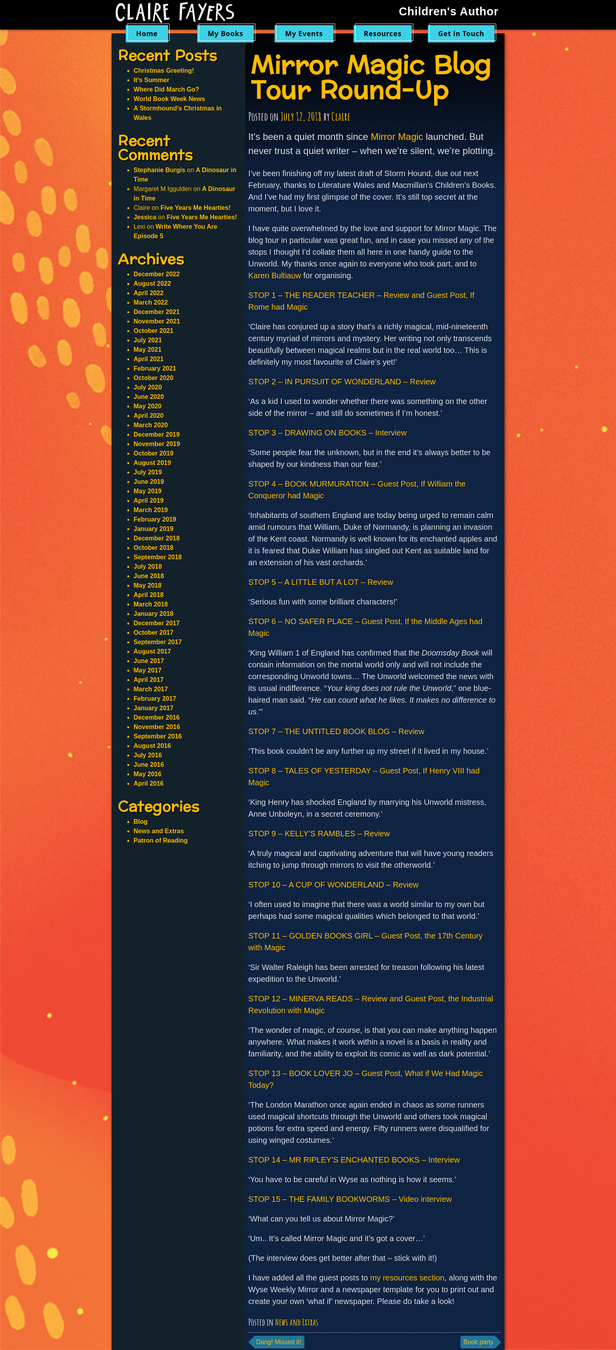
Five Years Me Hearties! (195, 207)
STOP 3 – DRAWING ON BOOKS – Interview (327, 432)
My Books (226, 33)
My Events (304, 33)
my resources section (407, 1277)
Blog (141, 821)
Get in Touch (461, 33)
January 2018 (153, 613)
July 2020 (148, 387)
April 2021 (148, 359)
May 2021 (147, 349)
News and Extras (296, 1322)
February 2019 (155, 519)
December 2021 (157, 312)
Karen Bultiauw (274, 275)
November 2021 (157, 321)
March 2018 (151, 604)
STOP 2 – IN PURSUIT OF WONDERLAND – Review (342, 381)
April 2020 (148, 415)
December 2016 (157, 717)
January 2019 (153, 528)
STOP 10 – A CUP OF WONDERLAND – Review (333, 884)
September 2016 (158, 736)
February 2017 (155, 698)
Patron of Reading (161, 840)
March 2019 (151, 510)
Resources (383, 33)
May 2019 (147, 491)
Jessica (145, 217)
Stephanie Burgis (159, 170)
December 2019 (157, 434)
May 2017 (147, 670)
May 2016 (147, 774)
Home (147, 33)
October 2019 (153, 453)
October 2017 (153, 632)
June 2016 (149, 764)
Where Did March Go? (166, 89)
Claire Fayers (180, 12)
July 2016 (148, 755)
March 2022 (151, 302)
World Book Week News (169, 99)
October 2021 (153, 330)
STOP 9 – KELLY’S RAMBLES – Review (319, 833)
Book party (478, 1342)
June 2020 (149, 396)
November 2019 (157, 444)
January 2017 (153, 708)
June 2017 (149, 661)
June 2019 (149, 481)
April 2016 (148, 783)
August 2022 (152, 283)
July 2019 (148, 472)
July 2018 (148, 566)
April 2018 (148, 594)
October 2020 (153, 378)
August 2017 (152, 651)
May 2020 (147, 406)
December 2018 (157, 538)
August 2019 (152, 462)
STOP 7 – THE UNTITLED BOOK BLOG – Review (336, 731)
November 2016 (157, 727)
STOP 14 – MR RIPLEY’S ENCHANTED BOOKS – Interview (354, 1159)
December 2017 (157, 623)
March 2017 (151, 689)
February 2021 (155, 368)
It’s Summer (151, 80)
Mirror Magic (397, 136)
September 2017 (158, 642)
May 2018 (147, 585)
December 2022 (157, 274)
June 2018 (149, 576)
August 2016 (152, 745)
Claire (341, 116)
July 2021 (148, 340)
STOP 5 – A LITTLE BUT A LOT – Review (320, 582)
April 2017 (148, 679)
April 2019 (148, 500)
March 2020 (151, 425)
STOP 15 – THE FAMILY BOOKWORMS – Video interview (350, 1199)
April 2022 (148, 293)
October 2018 (153, 547)
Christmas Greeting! (164, 70)
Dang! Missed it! (278, 1342)
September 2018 (158, 557)
